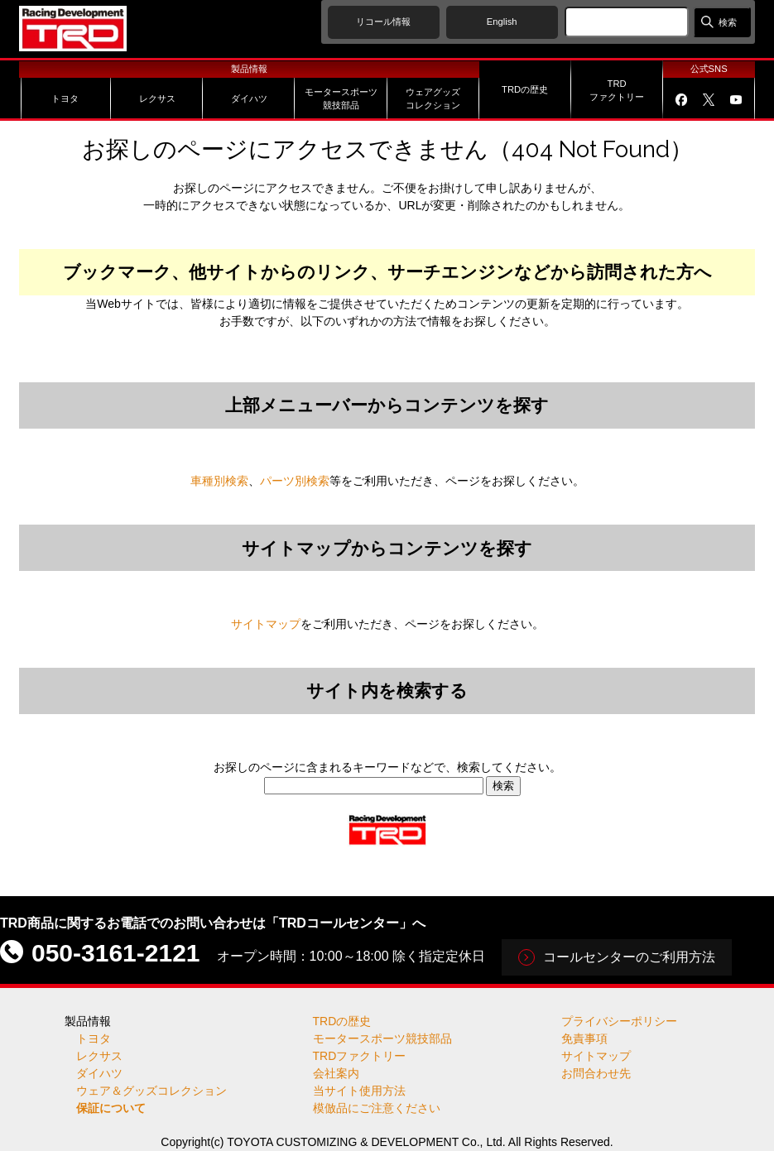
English (502, 21)
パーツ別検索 (294, 480)
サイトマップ (265, 624)
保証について (111, 1108)
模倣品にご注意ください (376, 1108)
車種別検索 (219, 480)
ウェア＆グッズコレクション (151, 1090)
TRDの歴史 (342, 1021)
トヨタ (93, 1038)
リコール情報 (383, 21)
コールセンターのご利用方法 (629, 957)
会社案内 (336, 1073)
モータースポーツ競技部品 (382, 1038)
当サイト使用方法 (359, 1090)
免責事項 (584, 1038)
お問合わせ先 (596, 1073)
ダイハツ (99, 1073)
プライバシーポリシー (619, 1021)
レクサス (99, 1055)
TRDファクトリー (359, 1055)
